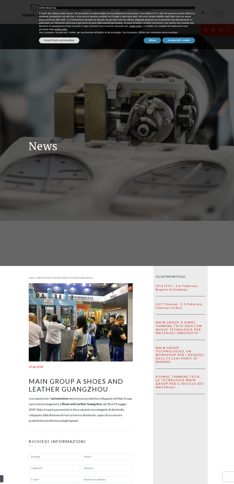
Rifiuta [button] (152, 475)
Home (32, 277)
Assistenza (79, 16)
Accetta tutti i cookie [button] (179, 475)
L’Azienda (76, 10)
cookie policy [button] (135, 461)
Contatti (144, 10)
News (124, 10)
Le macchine (101, 10)
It (217, 13)
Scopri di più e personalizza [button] (59, 475)
